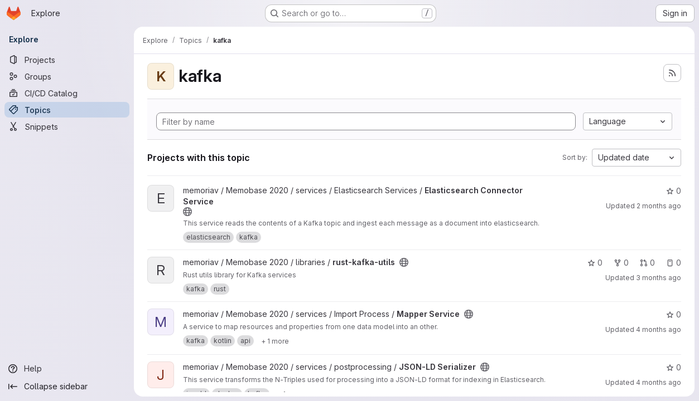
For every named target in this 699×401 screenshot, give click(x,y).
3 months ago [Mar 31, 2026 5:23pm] (658, 277)
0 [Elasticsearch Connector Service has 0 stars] (673, 190)
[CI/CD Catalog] (66, 93)
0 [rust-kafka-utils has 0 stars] (594, 262)
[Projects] (66, 59)
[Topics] (66, 110)
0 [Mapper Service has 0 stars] (673, 314)
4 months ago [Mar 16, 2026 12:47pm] (658, 382)
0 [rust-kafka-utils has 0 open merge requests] (647, 262)
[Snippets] (66, 126)
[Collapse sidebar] (66, 386)
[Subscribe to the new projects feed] (672, 73)
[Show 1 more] (275, 341)
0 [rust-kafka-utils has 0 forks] (621, 262)
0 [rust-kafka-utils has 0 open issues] (673, 262)
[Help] (66, 368)
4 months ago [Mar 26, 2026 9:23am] (658, 329)
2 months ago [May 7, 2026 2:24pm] (659, 206)
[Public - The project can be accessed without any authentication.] (187, 211)
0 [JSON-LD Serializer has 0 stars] (673, 367)
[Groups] (66, 76)
